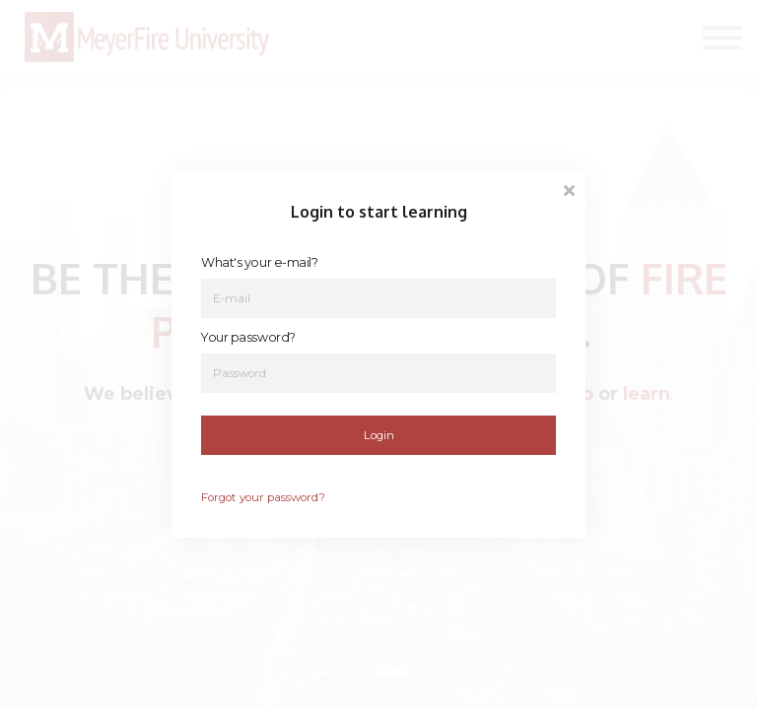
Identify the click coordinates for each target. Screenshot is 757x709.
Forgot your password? (263, 497)
